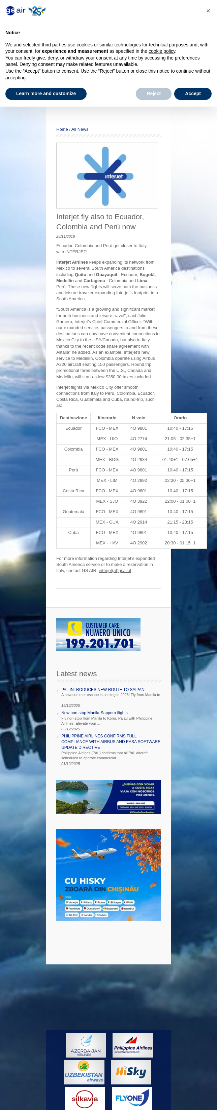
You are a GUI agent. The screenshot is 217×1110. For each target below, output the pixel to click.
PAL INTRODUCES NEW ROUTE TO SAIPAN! (103, 689)
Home (62, 129)
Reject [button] (154, 93)
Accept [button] (193, 93)
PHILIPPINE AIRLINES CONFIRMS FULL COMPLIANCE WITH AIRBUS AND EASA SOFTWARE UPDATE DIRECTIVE (110, 742)
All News (80, 129)
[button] (208, 10)
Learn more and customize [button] (46, 93)
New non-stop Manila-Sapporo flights (94, 713)
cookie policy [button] (162, 51)
